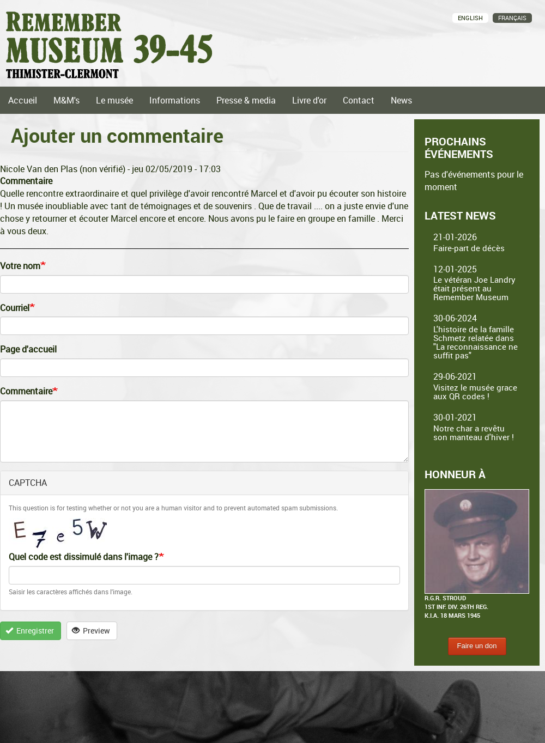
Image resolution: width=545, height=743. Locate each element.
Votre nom (20, 266)
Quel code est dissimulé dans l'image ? (84, 557)
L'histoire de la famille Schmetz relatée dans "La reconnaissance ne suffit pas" (475, 342)
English (470, 18)
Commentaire (26, 391)
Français (512, 18)
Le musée (114, 100)
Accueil (22, 100)
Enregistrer (30, 630)
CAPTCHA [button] (28, 483)
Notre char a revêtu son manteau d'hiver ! (473, 432)
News (401, 100)
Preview (91, 630)
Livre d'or (309, 100)
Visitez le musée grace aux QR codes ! (475, 391)
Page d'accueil (28, 349)
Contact (358, 100)
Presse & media (246, 100)
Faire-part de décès (469, 247)
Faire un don (477, 646)
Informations (174, 100)
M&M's (66, 100)
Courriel (14, 308)
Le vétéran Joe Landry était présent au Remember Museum (474, 288)
